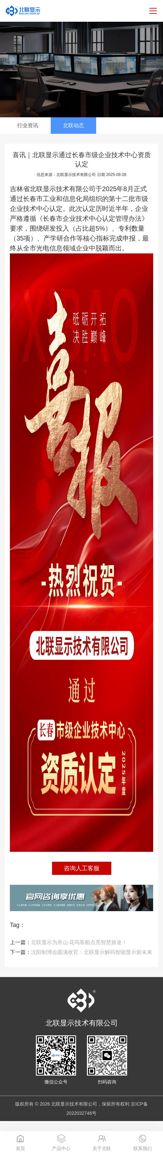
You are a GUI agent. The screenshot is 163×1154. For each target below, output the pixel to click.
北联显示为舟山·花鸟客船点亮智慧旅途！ (68, 942)
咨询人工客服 (81, 868)
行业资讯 (27, 125)
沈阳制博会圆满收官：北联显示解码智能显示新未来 (81, 952)
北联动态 (73, 125)
